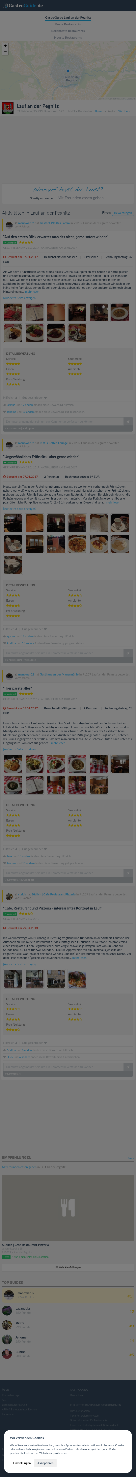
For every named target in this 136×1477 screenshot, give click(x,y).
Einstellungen (22, 1463)
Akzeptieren (45, 1463)
